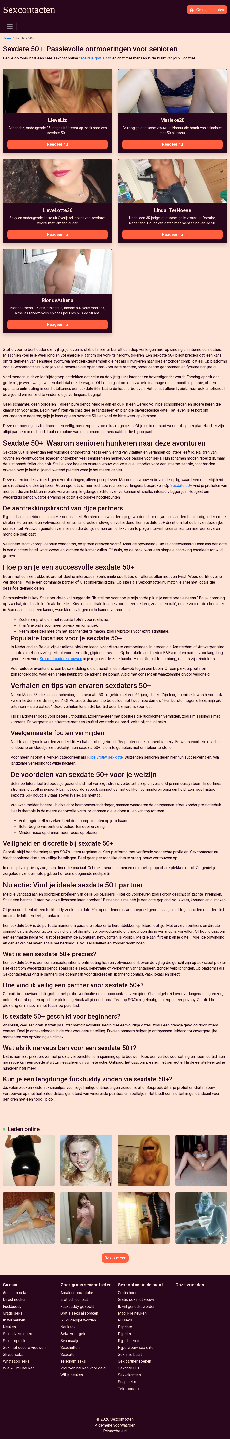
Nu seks (125, 1320)
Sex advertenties (17, 1334)
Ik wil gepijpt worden (78, 1320)
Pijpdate (125, 1327)
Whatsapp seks (16, 1361)
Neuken (9, 1327)
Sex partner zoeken (134, 1361)
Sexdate (67, 1354)
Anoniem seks (15, 1292)
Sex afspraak (14, 1340)
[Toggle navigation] (10, 26)
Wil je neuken (71, 1375)
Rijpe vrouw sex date (105, 757)
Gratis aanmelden (207, 10)
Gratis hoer (127, 1292)
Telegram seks (73, 1361)
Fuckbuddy (12, 1306)
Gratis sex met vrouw (136, 1299)
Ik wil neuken (14, 1320)
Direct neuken (14, 1299)
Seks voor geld (73, 1334)
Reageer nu (57, 144)
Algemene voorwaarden (115, 1425)
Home (7, 38)
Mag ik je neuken (132, 1313)
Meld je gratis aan (96, 58)
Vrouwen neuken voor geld (83, 1368)
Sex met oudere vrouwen (61, 658)
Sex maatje (69, 1340)
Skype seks (13, 1354)
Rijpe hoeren (128, 1340)
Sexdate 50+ (181, 485)
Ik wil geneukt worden (136, 1306)
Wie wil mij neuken (18, 1368)
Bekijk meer (115, 1258)
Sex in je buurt (130, 1354)
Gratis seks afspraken (79, 1313)
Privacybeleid (115, 1431)
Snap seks (127, 1382)
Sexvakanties (129, 1375)
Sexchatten (70, 1347)
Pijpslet (124, 1334)
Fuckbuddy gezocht (77, 1306)
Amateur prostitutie (76, 1292)
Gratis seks (13, 1313)
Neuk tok (68, 1327)
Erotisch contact (74, 1299)
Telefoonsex (128, 1388)
